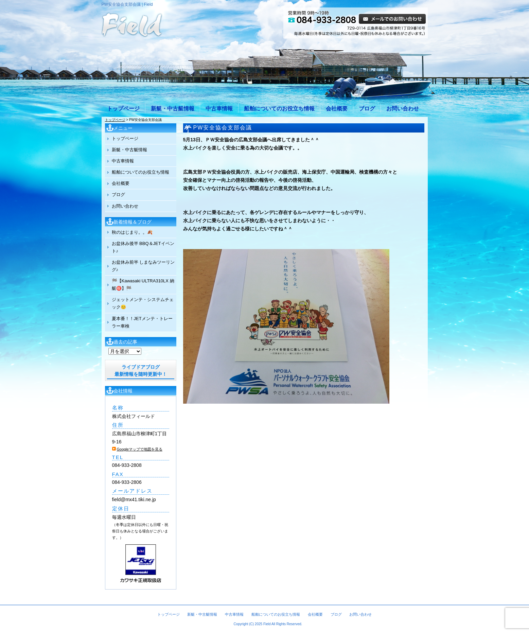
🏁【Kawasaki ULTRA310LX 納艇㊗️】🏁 (143, 284)
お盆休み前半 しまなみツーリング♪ (143, 266)
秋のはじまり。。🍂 (132, 232)
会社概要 (337, 108)
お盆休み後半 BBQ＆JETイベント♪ (143, 247)
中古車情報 (219, 108)
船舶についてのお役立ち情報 (279, 108)
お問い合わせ (402, 108)
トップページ (123, 108)
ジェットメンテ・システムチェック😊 (143, 303)
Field (267, 624)
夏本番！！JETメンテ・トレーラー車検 (142, 322)
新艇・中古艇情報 (172, 108)
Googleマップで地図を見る (139, 449)
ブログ (367, 108)
